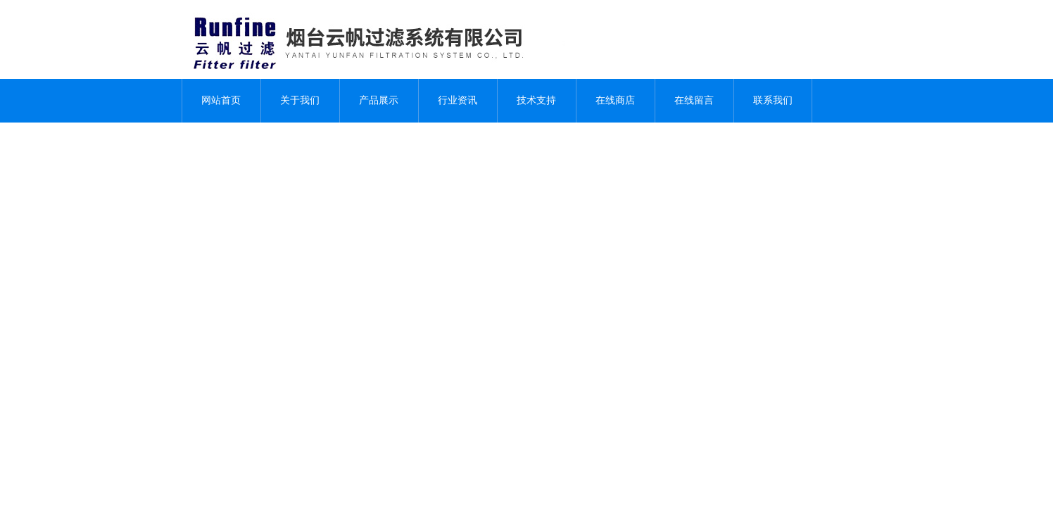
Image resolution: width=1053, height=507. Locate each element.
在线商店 (615, 100)
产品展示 (378, 100)
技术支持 (536, 100)
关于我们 (300, 100)
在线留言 (694, 100)
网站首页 (221, 100)
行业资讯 (457, 100)
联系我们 (773, 100)
